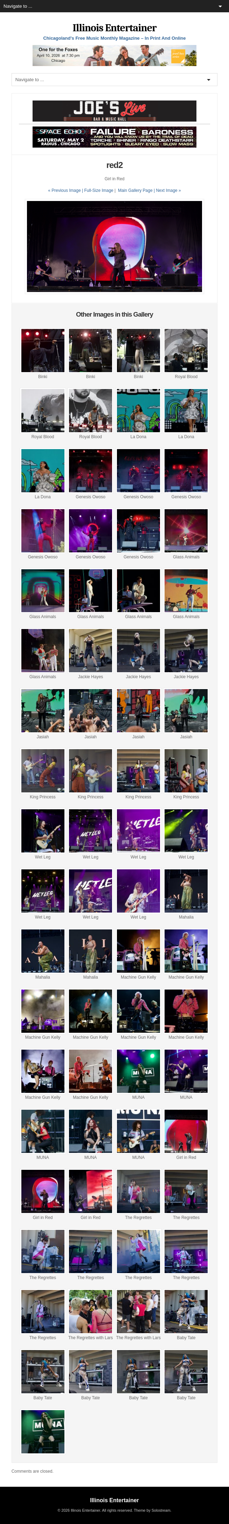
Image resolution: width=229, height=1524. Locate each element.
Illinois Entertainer (114, 28)
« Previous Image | (66, 190)
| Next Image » (167, 190)
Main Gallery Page (135, 190)
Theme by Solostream (152, 1510)
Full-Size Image (98, 190)
